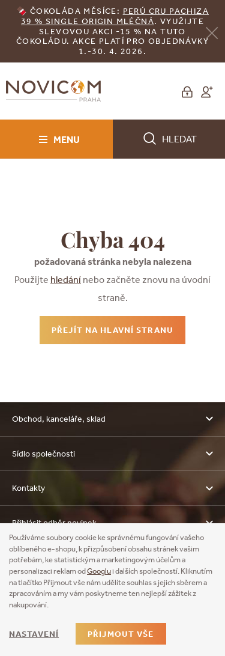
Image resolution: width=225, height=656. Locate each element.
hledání (65, 279)
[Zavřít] (212, 32)
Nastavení (34, 633)
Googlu (99, 571)
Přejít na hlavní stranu (112, 329)
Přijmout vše (121, 633)
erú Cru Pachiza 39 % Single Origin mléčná (115, 15)
